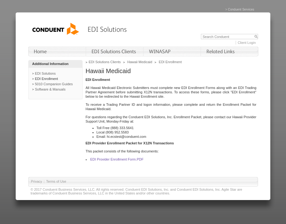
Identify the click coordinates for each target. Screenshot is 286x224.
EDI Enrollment (46, 79)
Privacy (36, 181)
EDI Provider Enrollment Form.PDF (117, 159)
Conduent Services (241, 9)
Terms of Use (56, 181)
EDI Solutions (45, 73)
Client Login (247, 42)
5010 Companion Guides (54, 84)
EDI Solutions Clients (105, 62)
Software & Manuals (50, 89)
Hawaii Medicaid (139, 62)
